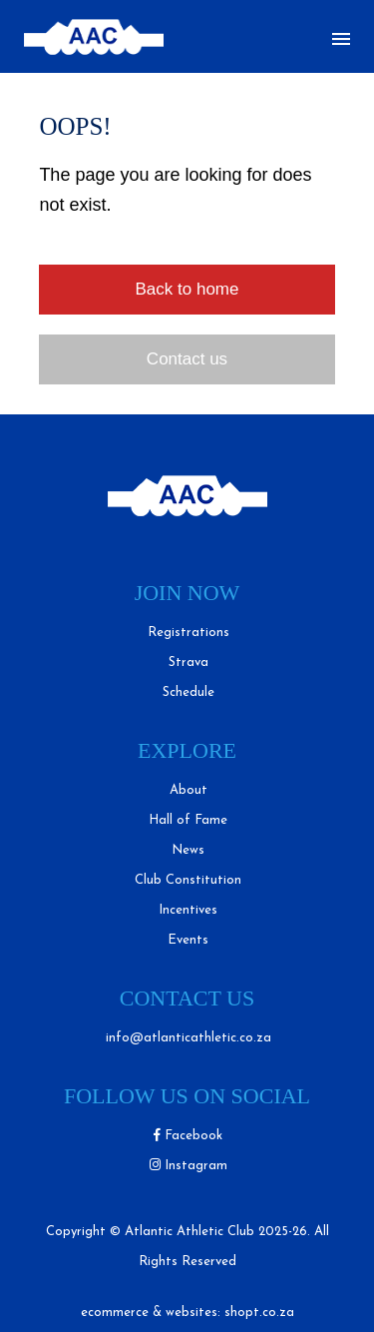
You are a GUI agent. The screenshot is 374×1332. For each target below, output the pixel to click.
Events (188, 940)
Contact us (187, 358)
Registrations (188, 632)
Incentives (188, 910)
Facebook (188, 1135)
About (188, 790)
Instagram (188, 1165)
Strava (188, 662)
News (188, 850)
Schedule (188, 692)
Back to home (187, 289)
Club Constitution (188, 880)
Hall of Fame (188, 820)
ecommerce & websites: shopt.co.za (187, 1312)
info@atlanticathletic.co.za (188, 1037)
